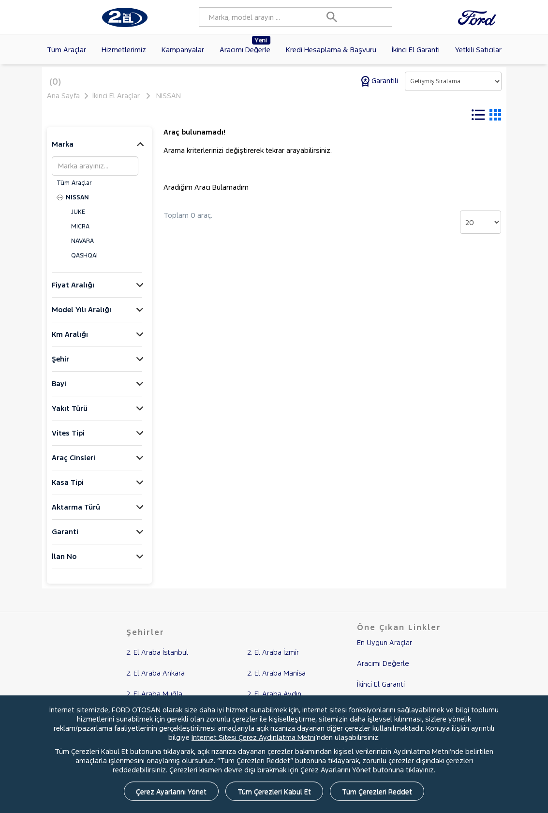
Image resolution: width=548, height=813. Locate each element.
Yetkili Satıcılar (478, 49)
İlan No (64, 562)
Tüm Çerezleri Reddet (377, 791)
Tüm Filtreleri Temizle (263, 115)
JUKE (78, 218)
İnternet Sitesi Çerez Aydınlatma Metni (253, 737)
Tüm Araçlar (66, 49)
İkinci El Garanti (416, 49)
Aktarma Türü (76, 513)
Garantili (380, 80)
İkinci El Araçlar (116, 95)
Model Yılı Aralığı (81, 315)
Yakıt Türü (70, 414)
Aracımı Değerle (245, 45)
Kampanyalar (183, 49)
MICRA (80, 233)
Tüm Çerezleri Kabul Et (274, 791)
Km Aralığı (70, 340)
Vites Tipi (68, 439)
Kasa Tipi (68, 488)
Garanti (65, 537)
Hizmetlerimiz (124, 49)
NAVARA (82, 247)
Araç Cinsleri (73, 463)
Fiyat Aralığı (73, 291)
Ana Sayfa (63, 95)
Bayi (59, 389)
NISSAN (168, 95)
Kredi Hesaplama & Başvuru (331, 49)
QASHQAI (84, 262)
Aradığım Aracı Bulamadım (206, 193)
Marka (63, 150)
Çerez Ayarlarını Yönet (171, 791)
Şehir (60, 365)
